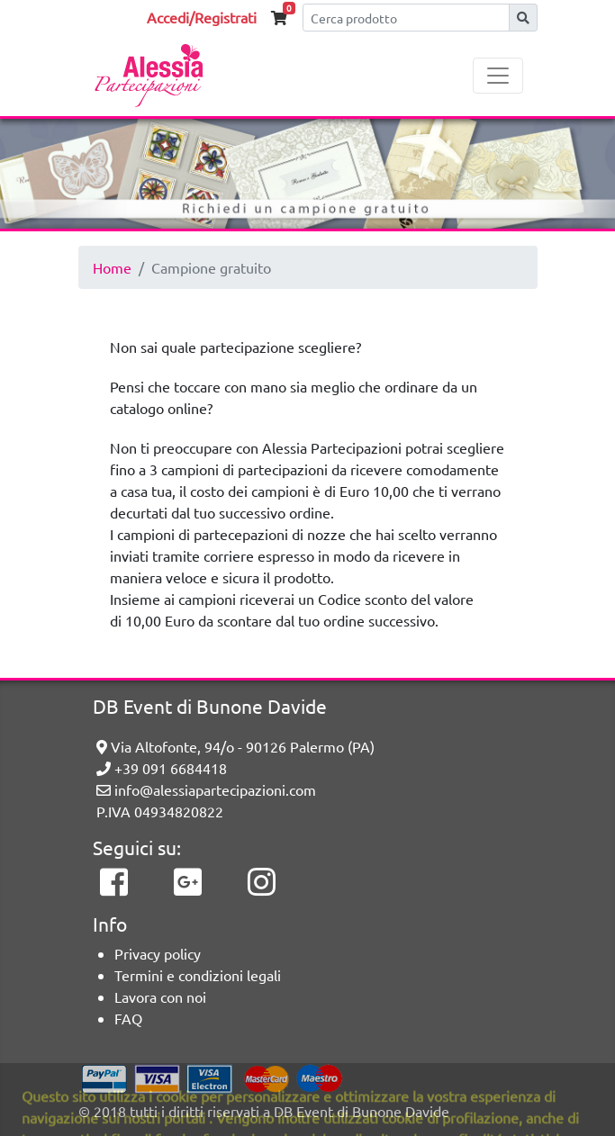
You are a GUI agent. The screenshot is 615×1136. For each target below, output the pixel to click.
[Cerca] (406, 18)
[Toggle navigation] (498, 76)
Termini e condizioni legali (197, 975)
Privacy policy (157, 953)
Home (112, 267)
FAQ (128, 1018)
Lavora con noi (160, 996)
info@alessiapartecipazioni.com (206, 789)
